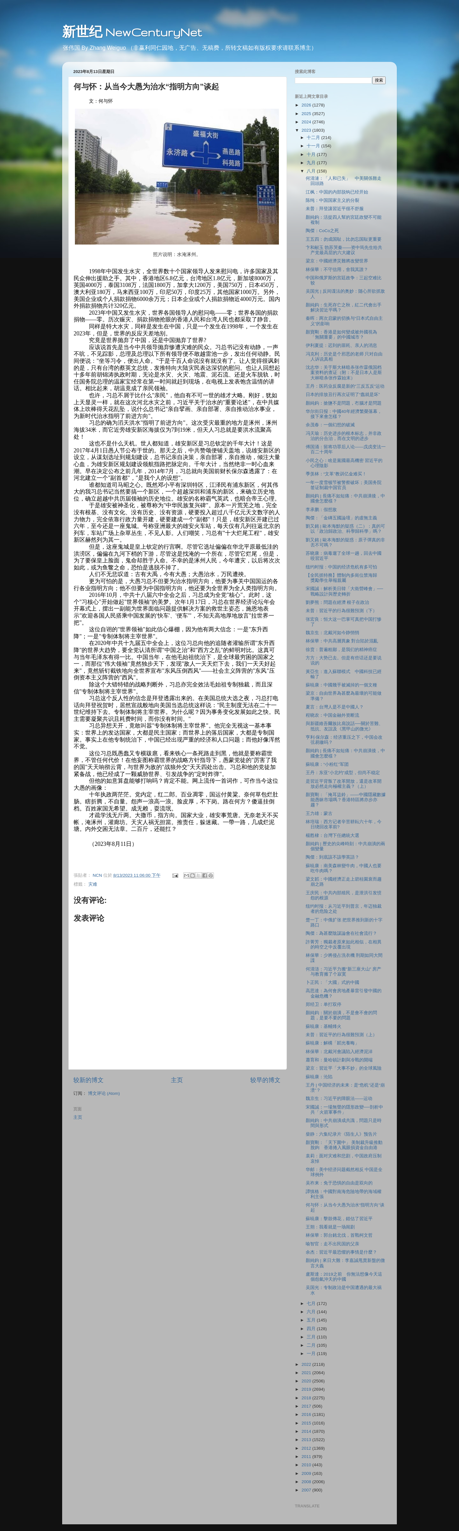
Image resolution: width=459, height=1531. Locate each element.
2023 (307, 130)
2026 (307, 105)
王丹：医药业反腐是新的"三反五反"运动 (345, 386)
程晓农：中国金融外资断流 (332, 715)
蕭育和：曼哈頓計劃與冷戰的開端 (339, 1060)
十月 (312, 154)
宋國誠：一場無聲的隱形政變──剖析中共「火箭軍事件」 (344, 1110)
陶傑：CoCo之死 (322, 230)
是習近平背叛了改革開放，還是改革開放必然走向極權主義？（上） (344, 784)
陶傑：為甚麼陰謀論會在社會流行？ (341, 933)
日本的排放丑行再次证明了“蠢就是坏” (343, 394)
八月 (312, 171)
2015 (307, 1423)
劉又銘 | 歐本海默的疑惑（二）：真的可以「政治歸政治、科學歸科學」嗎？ (345, 529)
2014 (307, 1431)
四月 (312, 1328)
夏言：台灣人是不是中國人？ (335, 707)
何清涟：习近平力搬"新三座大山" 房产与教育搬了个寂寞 (343, 972)
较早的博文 (265, 1080)
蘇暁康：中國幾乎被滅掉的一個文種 (341, 685)
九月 (312, 162)
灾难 (92, 884)
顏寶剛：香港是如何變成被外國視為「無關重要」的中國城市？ (341, 335)
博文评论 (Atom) (104, 1093)
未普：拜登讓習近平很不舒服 (335, 208)
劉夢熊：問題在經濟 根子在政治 (337, 602)
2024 (307, 122)
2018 (307, 1397)
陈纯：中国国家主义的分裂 (332, 200)
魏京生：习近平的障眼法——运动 (339, 1098)
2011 (307, 1456)
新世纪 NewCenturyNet (132, 32)
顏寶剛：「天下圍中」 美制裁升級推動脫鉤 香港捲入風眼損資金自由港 (344, 1145)
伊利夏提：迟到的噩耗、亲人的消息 (341, 345)
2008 (307, 1481)
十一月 (314, 145)
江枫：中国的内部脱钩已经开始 (337, 192)
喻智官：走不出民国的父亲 (332, 1244)
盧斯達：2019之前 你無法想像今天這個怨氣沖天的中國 (344, 1277)
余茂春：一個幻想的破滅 (330, 424)
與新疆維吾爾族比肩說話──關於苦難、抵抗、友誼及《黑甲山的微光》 (344, 726)
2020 (307, 1381)
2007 (307, 1490)
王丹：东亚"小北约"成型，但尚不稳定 (343, 772)
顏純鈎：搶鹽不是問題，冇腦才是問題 (344, 403)
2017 (307, 1406)
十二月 (314, 137)
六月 (312, 1311)
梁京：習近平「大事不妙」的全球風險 (344, 1068)
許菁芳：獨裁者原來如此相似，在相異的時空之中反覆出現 (344, 944)
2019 (307, 1389)
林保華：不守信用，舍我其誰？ (337, 269)
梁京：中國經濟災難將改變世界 (337, 261)
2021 (307, 1372)
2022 (307, 1364)
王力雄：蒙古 (319, 813)
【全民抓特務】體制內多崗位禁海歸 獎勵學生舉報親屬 (344, 578)
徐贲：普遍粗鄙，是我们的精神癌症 (341, 649)
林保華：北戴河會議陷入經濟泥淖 (339, 1051)
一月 (312, 1353)
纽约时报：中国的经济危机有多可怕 (341, 567)
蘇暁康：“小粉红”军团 (327, 764)
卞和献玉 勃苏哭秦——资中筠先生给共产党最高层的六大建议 (344, 250)
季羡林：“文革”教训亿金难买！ (336, 474)
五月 (312, 1320)
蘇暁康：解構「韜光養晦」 (332, 1043)
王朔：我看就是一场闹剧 (330, 1227)
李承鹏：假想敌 (321, 509)
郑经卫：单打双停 (323, 1004)
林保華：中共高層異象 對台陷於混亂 (342, 641)
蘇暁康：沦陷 (319, 1076)
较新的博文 (88, 1080)
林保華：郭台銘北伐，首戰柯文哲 (339, 1235)
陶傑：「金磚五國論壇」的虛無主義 (341, 518)
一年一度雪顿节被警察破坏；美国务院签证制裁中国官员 (344, 485)
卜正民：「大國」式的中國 (332, 982)
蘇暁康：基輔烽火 (323, 1026)
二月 (312, 1345)
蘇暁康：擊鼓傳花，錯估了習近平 (339, 1218)
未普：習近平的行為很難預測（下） (341, 610)
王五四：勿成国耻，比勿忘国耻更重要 (344, 239)
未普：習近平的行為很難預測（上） (341, 1034)
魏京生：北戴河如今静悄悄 (332, 632)
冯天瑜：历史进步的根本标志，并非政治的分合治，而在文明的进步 (344, 436)
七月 (312, 1303)
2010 (307, 1464)
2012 (307, 1448)
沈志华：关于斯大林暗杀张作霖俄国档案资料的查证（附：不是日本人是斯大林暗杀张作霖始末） (344, 372)
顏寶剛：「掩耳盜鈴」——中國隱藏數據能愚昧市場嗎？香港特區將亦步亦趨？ (346, 799)
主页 (177, 1080)
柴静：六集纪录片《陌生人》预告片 (341, 1134)
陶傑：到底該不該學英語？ (332, 857)
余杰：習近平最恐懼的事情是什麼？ (341, 1252)
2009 (307, 1473)
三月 (312, 1337)
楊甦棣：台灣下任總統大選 (332, 835)
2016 (307, 1414)
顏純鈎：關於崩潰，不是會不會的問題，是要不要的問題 (341, 1015)
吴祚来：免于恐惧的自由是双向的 (339, 1183)
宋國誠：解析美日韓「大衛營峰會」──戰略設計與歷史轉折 (344, 591)
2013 (307, 1439)
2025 (307, 113)
